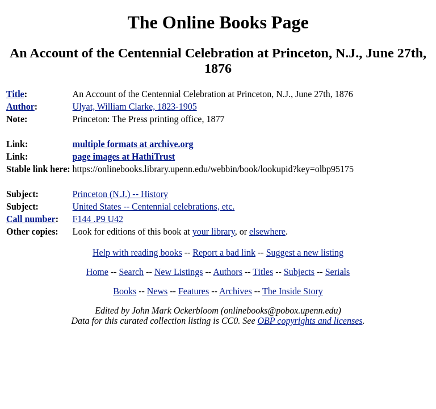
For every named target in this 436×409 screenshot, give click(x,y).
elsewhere (267, 231)
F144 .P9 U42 (98, 219)
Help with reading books (137, 252)
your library (213, 231)
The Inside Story (292, 291)
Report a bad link (223, 252)
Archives (235, 291)
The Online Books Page (217, 22)
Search (131, 272)
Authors (227, 272)
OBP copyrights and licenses (309, 320)
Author (20, 106)
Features (193, 291)
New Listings (178, 272)
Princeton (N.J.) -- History (120, 194)
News (157, 291)
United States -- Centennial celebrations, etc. (154, 206)
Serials (337, 272)
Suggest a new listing (304, 252)
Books (124, 291)
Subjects (299, 272)
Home (97, 272)
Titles (263, 272)
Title (15, 94)
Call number (31, 219)
